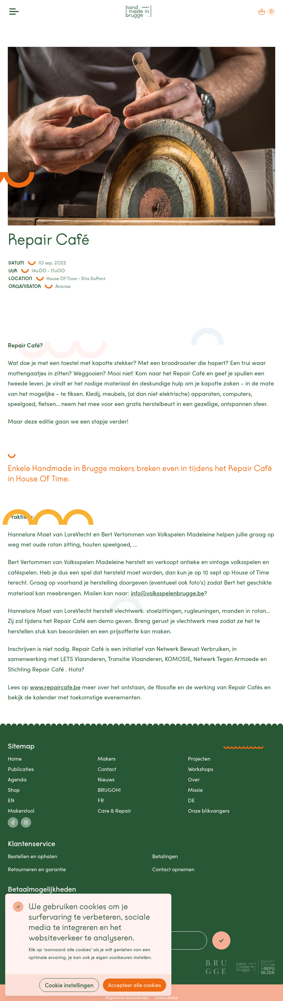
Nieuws (106, 779)
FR (101, 800)
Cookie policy (166, 997)
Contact (107, 768)
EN (11, 800)
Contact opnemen (173, 869)
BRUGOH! (109, 789)
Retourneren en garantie (37, 869)
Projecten (199, 758)
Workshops (200, 768)
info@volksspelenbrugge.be (167, 593)
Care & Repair (114, 810)
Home (15, 758)
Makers (107, 758)
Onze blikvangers (208, 810)
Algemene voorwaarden (127, 997)
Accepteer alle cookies (134, 984)
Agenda (17, 779)
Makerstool (21, 810)
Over (194, 779)
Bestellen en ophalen (32, 856)
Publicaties (21, 768)
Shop (14, 789)
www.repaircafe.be (55, 687)
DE (191, 800)
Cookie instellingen (69, 985)
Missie (195, 789)
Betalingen (165, 856)
